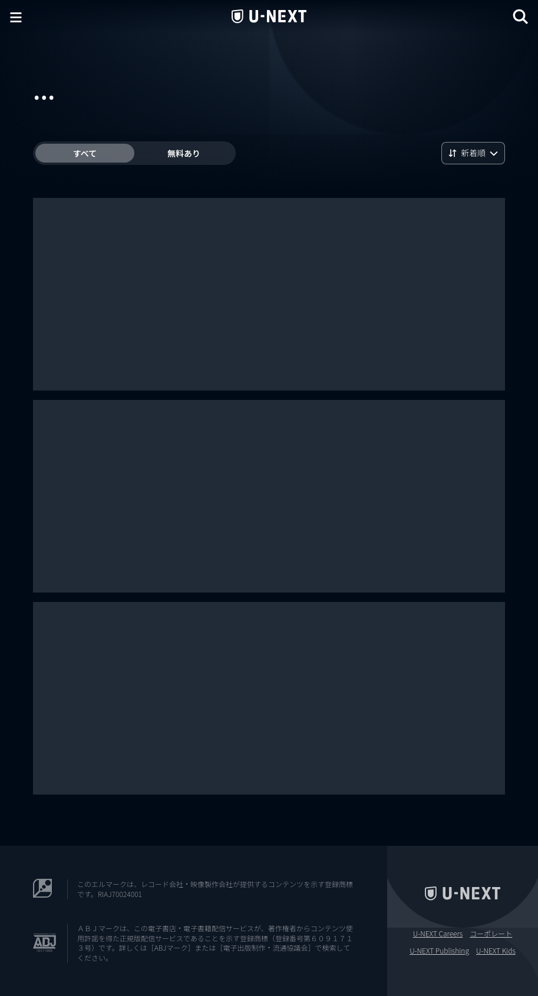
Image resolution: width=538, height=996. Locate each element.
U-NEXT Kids (496, 950)
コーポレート (491, 933)
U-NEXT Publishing (439, 950)
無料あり (183, 153)
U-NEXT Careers (438, 933)
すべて (85, 153)
